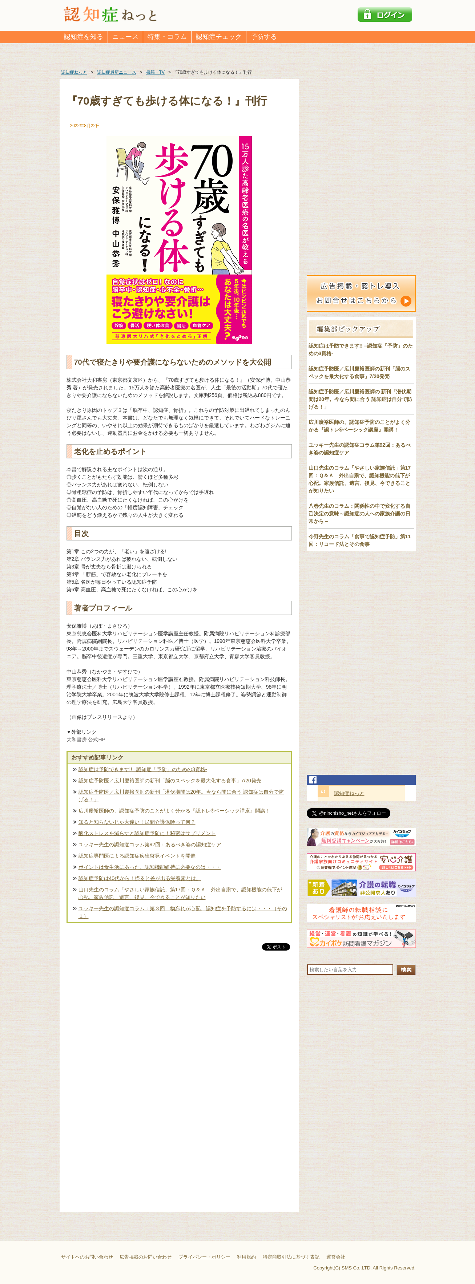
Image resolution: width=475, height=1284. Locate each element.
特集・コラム (167, 36)
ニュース (125, 36)
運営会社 (335, 1257)
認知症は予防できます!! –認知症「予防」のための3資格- (143, 769)
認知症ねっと (349, 793)
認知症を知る (83, 36)
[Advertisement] (179, 1027)
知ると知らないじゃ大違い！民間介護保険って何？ (137, 822)
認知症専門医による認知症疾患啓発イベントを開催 (137, 856)
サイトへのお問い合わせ (87, 1257)
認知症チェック (219, 36)
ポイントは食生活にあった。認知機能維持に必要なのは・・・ (150, 867)
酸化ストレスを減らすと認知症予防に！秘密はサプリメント (147, 833)
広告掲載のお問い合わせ (146, 1257)
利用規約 (246, 1257)
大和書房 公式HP (86, 739)
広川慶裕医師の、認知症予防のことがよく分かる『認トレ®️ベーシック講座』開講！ (174, 811)
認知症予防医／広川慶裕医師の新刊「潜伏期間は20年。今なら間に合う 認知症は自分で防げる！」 (181, 795)
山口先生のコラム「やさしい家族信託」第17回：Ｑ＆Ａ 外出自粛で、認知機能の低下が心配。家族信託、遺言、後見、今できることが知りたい (180, 893)
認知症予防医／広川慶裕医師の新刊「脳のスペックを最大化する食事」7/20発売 (170, 780)
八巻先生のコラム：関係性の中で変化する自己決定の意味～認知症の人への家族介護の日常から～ (359, 513)
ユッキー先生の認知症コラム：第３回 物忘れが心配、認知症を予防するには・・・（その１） (183, 912)
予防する (264, 36)
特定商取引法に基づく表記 (291, 1257)
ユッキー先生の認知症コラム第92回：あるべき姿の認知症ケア (150, 844)
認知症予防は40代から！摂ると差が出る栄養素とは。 (140, 878)
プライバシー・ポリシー (204, 1257)
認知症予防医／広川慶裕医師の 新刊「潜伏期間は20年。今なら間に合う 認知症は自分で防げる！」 (360, 399)
